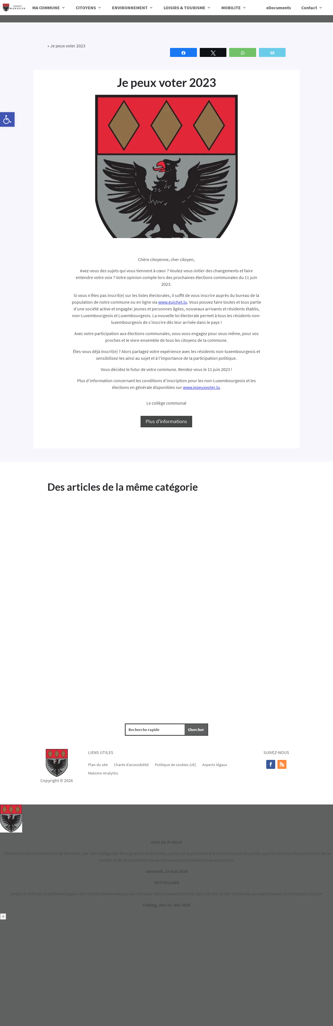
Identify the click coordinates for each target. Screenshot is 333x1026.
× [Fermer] (3, 916)
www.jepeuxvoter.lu (201, 387)
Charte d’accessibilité (131, 764)
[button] (7, 119)
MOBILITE (231, 7)
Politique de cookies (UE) (175, 764)
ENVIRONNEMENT (130, 7)
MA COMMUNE (46, 7)
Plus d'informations (166, 421)
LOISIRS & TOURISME (184, 7)
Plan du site (98, 764)
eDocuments (278, 7)
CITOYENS (86, 7)
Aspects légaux (214, 764)
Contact (309, 7)
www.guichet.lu (172, 302)
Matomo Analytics (103, 773)
